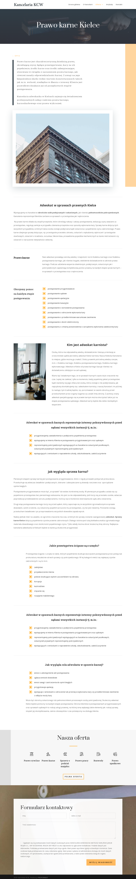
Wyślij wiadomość (106, 862)
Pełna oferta (73, 777)
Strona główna (74, 5)
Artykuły (109, 5)
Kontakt (119, 5)
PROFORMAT (43, 878)
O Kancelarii (88, 5)
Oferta (98, 5)
